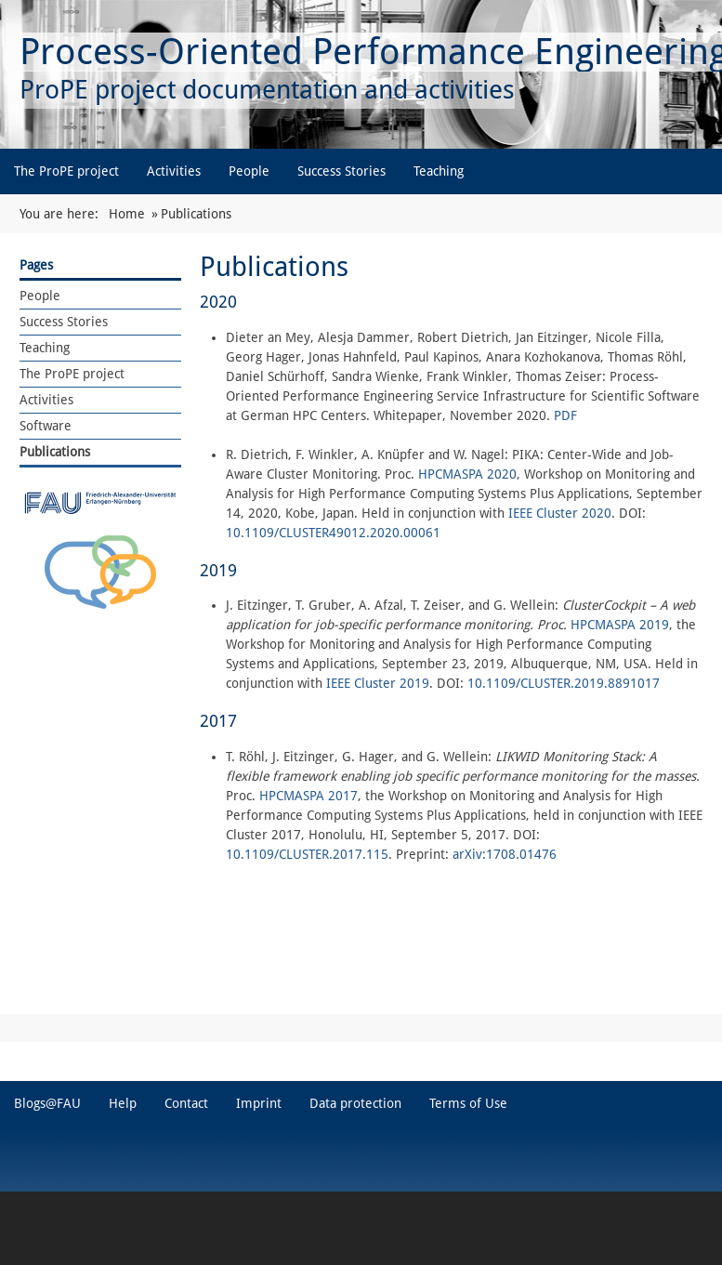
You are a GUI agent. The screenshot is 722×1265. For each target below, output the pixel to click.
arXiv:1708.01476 (505, 854)
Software (46, 425)
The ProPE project (66, 171)
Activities (174, 171)
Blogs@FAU (47, 1103)
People (249, 171)
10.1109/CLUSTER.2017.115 (307, 854)
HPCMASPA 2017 (308, 795)
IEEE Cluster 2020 (559, 513)
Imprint (259, 1103)
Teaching (439, 171)
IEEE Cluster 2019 (377, 683)
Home (127, 213)
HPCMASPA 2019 (620, 624)
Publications (55, 451)
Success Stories (341, 171)
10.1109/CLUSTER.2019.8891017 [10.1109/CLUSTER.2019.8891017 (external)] (563, 683)
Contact (186, 1103)
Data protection (355, 1103)
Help (123, 1103)
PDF (563, 415)
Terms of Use (468, 1103)
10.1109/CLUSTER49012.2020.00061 (333, 532)
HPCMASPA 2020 (467, 474)
